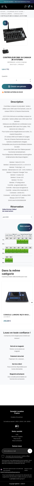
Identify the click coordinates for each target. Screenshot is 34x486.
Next (31, 302)
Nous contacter (17, 440)
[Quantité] (17, 80)
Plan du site (17, 438)
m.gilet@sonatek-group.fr (17, 478)
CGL (17, 434)
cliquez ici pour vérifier (28, 469)
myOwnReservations (14, 472)
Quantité (4, 76)
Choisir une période (17, 87)
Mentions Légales (17, 436)
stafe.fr (23, 483)
